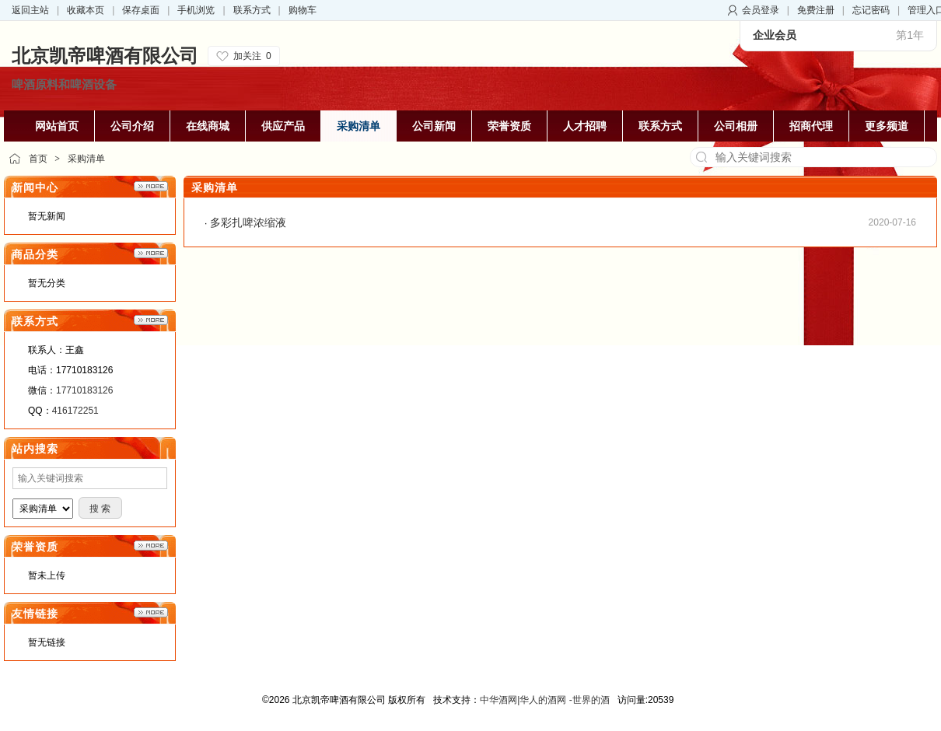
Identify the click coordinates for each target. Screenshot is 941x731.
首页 (38, 158)
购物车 (303, 10)
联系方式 (252, 10)
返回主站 (30, 10)
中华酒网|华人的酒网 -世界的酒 (544, 699)
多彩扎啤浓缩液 (248, 222)
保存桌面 (140, 10)
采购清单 (86, 158)
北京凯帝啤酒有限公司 (105, 55)
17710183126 (84, 390)
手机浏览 (196, 10)
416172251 (75, 410)
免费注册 (815, 10)
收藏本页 (85, 10)
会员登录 (760, 10)
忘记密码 (871, 10)
